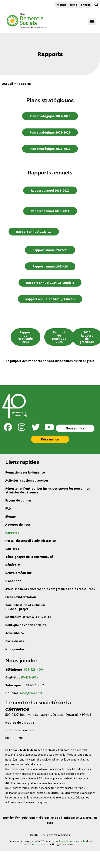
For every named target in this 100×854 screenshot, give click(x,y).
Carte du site (14, 641)
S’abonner (13, 581)
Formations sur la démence (25, 472)
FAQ (8, 508)
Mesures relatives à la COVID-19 (28, 617)
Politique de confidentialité (26, 625)
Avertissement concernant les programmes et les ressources (50, 589)
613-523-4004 (34, 669)
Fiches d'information (20, 597)
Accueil (61, 4)
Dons (73, 4)
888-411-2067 (28, 677)
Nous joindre (14, 649)
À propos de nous (18, 524)
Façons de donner (18, 500)
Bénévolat (13, 565)
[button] (96, 4)
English (86, 4)
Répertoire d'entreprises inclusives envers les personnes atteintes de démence (47, 490)
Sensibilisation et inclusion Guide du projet (25, 607)
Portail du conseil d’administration (30, 541)
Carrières (12, 549)
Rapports (12, 533)
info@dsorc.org (31, 693)
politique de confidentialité (70, 841)
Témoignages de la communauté (29, 557)
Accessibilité (14, 633)
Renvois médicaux (18, 573)
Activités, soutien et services (27, 480)
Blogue (10, 516)
